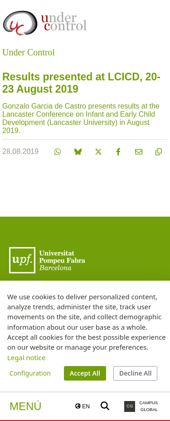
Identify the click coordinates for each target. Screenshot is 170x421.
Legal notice (26, 357)
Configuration (30, 373)
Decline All (135, 373)
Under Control (28, 52)
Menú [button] (26, 406)
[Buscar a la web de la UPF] (105, 406)
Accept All (85, 373)
